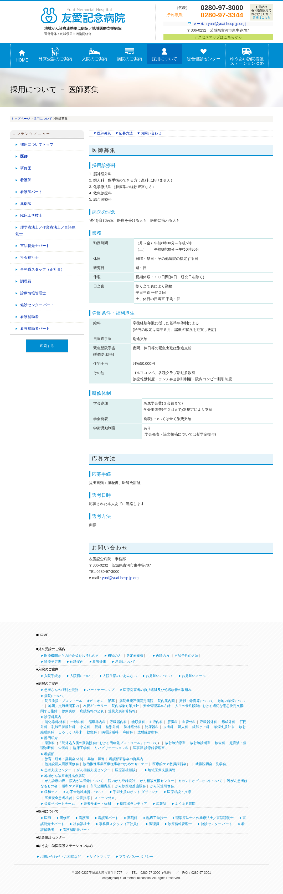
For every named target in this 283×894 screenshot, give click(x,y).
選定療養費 (134, 656)
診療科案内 (52, 717)
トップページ (20, 118)
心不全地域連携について (85, 792)
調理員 (25, 281)
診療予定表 (52, 662)
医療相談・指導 (179, 792)
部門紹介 (51, 738)
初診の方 (114, 656)
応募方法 (126, 133)
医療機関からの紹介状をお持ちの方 (71, 656)
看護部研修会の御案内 (126, 759)
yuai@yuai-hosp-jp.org (120, 578)
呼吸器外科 (208, 722)
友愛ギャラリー (95, 706)
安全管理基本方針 (157, 706)
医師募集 (104, 133)
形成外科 (228, 722)
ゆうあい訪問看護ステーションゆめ (247, 56)
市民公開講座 (100, 786)
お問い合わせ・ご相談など (60, 856)
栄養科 (63, 748)
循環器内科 (97, 722)
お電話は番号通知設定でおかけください (261, 12)
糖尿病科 (138, 722)
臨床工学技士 (31, 215)
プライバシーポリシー (136, 856)
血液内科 (156, 722)
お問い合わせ (151, 133)
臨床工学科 (81, 748)
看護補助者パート (35, 328)
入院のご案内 (94, 54)
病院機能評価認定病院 (136, 701)
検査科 (220, 743)
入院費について (82, 676)
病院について (54, 696)
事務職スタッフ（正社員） (42, 269)
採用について (164, 54)
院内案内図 (166, 701)
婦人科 (183, 727)
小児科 (85, 727)
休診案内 (77, 662)
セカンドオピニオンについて (200, 781)
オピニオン (95, 701)
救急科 (92, 732)
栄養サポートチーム (59, 804)
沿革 (111, 701)
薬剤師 (25, 203)
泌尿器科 (152, 727)
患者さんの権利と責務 (61, 690)
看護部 (49, 754)
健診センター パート (37, 305)
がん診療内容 (55, 781)
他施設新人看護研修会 (62, 764)
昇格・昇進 (96, 759)
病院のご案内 (129, 54)
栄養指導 (83, 798)
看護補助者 (29, 317)
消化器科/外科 (55, 722)
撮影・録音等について (196, 701)
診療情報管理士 (33, 293)
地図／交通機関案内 (63, 706)
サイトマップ (100, 856)
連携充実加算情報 (122, 711)
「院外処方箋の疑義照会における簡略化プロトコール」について (107, 743)
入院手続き (52, 676)
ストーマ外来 (104, 798)
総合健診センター (203, 54)
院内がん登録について (86, 781)
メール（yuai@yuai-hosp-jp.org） (220, 24)
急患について (125, 662)
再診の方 (162, 656)
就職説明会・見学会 (210, 764)
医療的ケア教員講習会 (169, 764)
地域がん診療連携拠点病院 (64, 776)
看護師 (25, 180)
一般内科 (77, 722)
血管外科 (189, 722)
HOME (22, 55)
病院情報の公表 (92, 711)
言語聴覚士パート (35, 246)
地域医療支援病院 (161, 770)
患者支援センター (57, 770)
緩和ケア (51, 792)
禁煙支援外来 (224, 727)
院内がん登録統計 (121, 781)
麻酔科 (128, 732)
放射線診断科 (147, 732)
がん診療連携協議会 (130, 786)
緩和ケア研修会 (74, 786)
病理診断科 (110, 732)
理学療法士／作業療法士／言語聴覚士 (45, 230)
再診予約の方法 (186, 656)
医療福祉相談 (125, 770)
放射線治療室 (175, 743)
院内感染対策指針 (125, 706)
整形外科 (112, 727)
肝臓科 (172, 722)
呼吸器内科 (118, 722)
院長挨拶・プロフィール (63, 701)
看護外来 (99, 662)
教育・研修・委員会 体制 (64, 759)
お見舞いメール (194, 676)
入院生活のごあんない (120, 676)
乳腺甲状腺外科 (63, 727)
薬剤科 (50, 743)
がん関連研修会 (162, 786)
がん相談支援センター (93, 770)
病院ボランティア (133, 804)
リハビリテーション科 (112, 748)
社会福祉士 (29, 257)
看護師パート (31, 192)
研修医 (25, 168)
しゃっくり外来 (70, 732)
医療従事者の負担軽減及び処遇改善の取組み (157, 690)
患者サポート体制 (97, 804)
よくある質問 (185, 804)
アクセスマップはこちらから (218, 37)
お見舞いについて (159, 676)
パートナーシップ (100, 690)
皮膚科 (168, 727)
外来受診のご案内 (55, 54)
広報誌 (161, 804)
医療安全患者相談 (58, 798)
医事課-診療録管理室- (149, 748)
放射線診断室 (200, 743)
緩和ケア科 (200, 727)
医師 (24, 156)
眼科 (98, 727)
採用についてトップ (36, 144)
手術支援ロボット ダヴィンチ (135, 792)
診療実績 (68, 711)
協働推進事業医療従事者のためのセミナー (115, 764)
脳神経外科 (132, 727)
